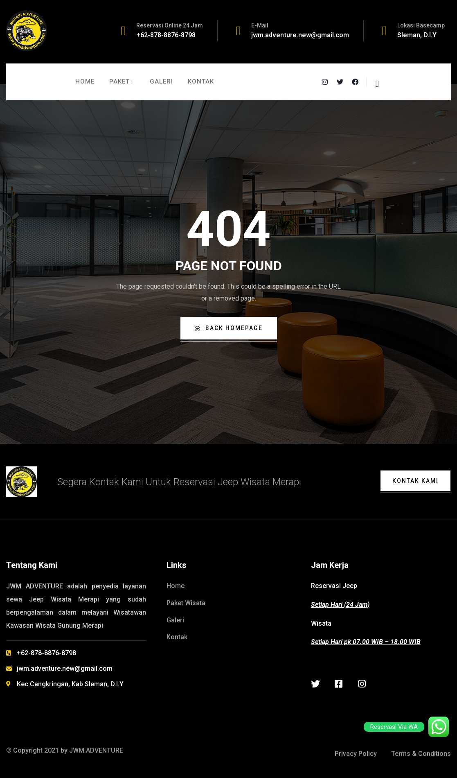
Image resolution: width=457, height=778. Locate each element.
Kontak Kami (415, 480)
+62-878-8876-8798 (166, 35)
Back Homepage (229, 328)
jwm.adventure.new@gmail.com (300, 35)
